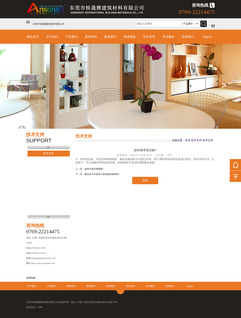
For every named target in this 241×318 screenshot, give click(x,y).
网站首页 (33, 36)
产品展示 (72, 36)
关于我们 (52, 36)
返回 (145, 180)
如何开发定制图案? (94, 169)
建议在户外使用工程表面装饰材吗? (102, 174)
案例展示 (110, 36)
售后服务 (168, 36)
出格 (40, 307)
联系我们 (188, 36)
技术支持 (149, 36)
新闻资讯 (91, 36)
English (207, 36)
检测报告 (130, 36)
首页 (187, 140)
